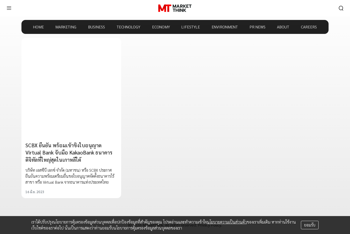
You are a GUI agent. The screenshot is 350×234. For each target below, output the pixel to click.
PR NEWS (257, 26)
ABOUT (283, 26)
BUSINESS (96, 26)
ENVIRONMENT (225, 26)
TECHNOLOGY (128, 26)
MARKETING (65, 26)
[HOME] (174, 8)
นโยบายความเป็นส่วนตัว (227, 222)
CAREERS (309, 26)
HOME (38, 26)
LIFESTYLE (190, 26)
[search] (341, 8)
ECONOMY (161, 26)
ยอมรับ (309, 225)
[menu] (9, 8)
